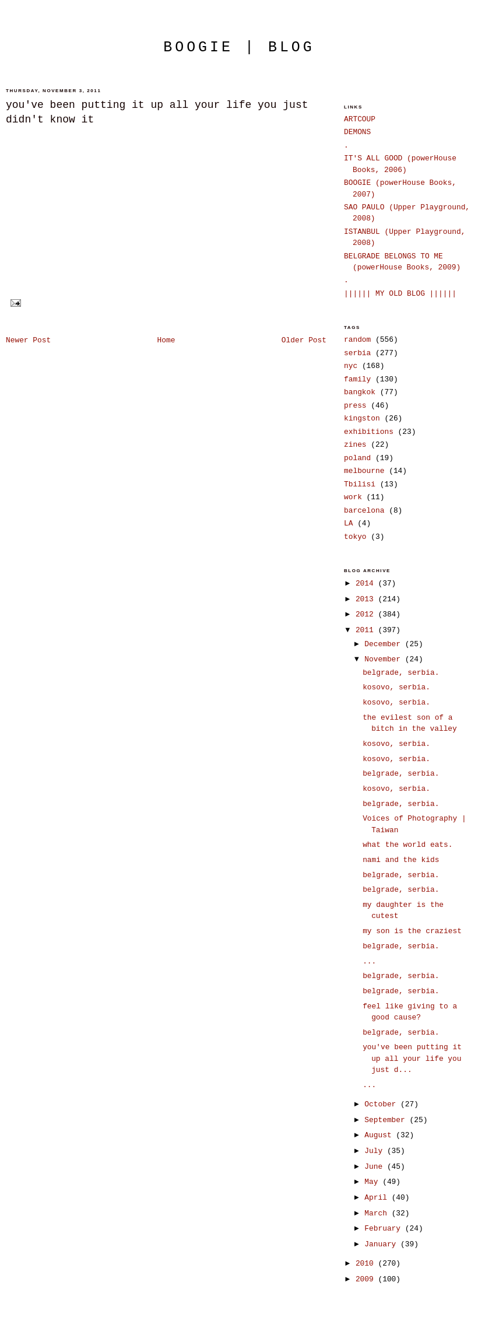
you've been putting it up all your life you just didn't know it (157, 112)
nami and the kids (401, 860)
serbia (357, 353)
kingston (362, 418)
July (375, 1151)
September (386, 1120)
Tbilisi (359, 484)
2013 (367, 599)
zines (355, 444)
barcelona (364, 510)
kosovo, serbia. (396, 687)
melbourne (364, 471)
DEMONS (357, 132)
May (373, 1182)
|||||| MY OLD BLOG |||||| (400, 293)
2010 (367, 1263)
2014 (367, 583)
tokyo (355, 536)
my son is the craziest (412, 931)
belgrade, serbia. (401, 672)
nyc (350, 366)
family (357, 379)
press (355, 405)
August (380, 1135)
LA (348, 523)
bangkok (359, 392)
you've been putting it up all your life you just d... (412, 1058)
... (369, 961)
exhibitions (368, 432)
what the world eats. (407, 844)
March (377, 1213)
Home (166, 340)
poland (357, 458)
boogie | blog (239, 47)
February (384, 1228)
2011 (367, 630)
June (375, 1166)
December (384, 644)
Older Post (304, 340)
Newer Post (28, 340)
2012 (367, 614)
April (377, 1197)
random (357, 339)
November (384, 659)
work (353, 497)
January (382, 1244)
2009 (367, 1279)
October (382, 1104)
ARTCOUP (359, 119)
